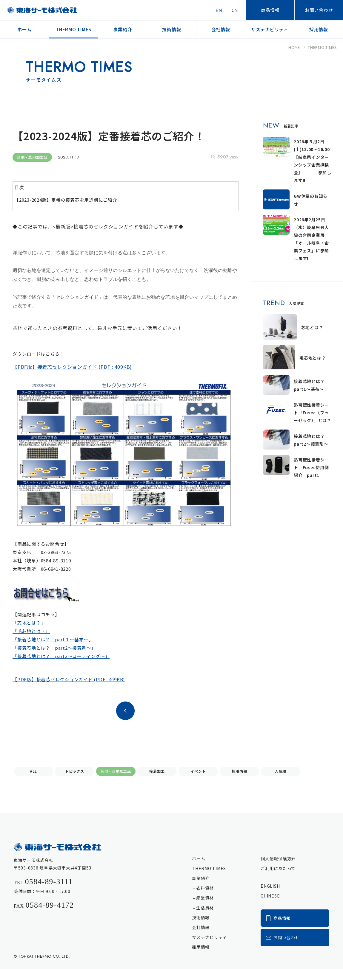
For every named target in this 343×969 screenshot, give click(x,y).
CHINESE (270, 896)
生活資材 (205, 908)
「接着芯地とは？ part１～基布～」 (53, 639)
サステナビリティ (209, 937)
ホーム (198, 858)
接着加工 (156, 771)
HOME (294, 47)
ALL (33, 771)
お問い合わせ (319, 10)
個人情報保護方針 (278, 858)
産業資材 (205, 898)
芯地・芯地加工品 (116, 771)
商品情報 (270, 10)
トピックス (74, 771)
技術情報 (201, 917)
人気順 (280, 771)
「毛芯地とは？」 (31, 631)
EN (219, 10)
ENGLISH (270, 886)
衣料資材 (205, 888)
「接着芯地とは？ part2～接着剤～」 (54, 648)
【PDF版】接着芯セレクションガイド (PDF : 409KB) (69, 679)
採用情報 (239, 771)
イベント (198, 771)
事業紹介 (201, 878)
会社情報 (201, 927)
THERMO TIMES (209, 868)
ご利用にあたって (278, 868)
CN (235, 10)
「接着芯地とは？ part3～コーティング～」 (61, 656)
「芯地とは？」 (29, 623)
